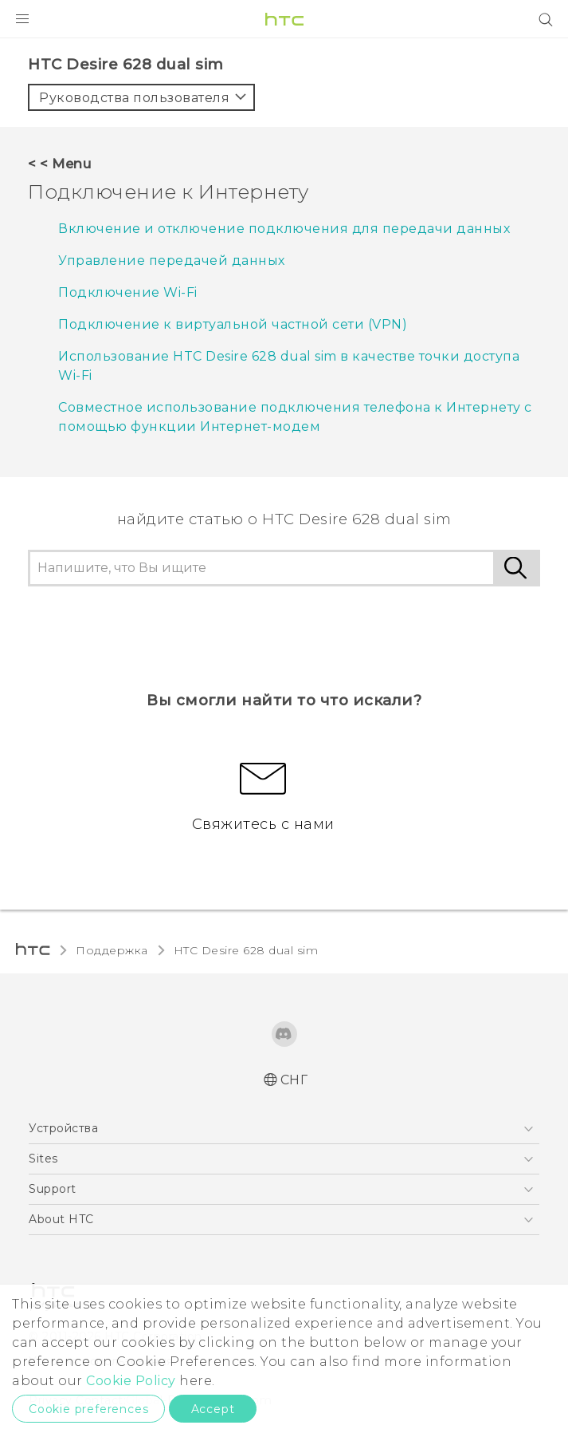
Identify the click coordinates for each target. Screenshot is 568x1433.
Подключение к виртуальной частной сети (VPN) (232, 324)
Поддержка (112, 950)
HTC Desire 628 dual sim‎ (246, 950)
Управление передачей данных (171, 260)
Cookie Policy (131, 1380)
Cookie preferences (88, 1409)
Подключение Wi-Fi (128, 292)
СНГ (294, 1080)
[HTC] (284, 19)
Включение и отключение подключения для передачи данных (284, 228)
